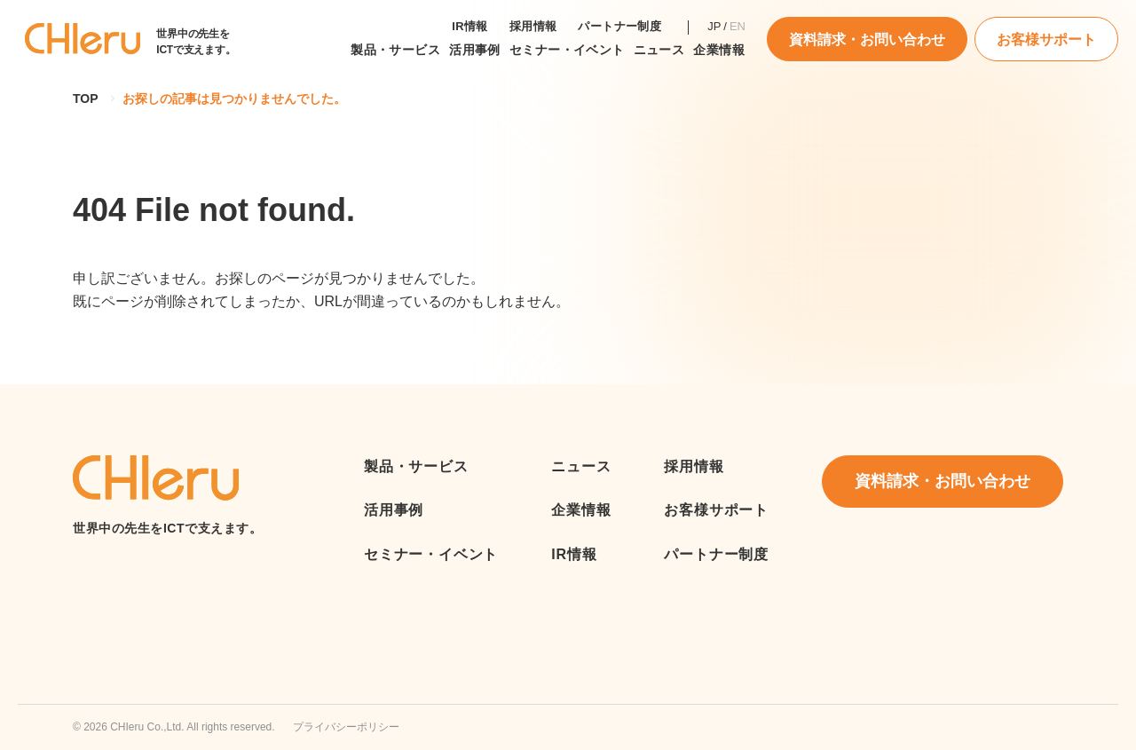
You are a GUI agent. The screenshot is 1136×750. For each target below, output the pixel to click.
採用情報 (533, 26)
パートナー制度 (619, 26)
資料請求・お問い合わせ (867, 39)
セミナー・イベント (567, 50)
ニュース (581, 466)
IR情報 (470, 26)
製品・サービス (395, 50)
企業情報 (719, 50)
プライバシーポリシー (346, 727)
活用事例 (475, 50)
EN (738, 26)
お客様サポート (1046, 39)
